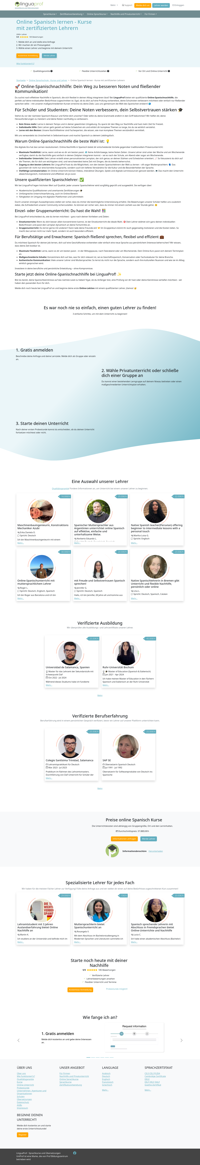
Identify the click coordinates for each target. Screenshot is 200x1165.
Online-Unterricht (25, 1084)
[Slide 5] (107, 1057)
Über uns (21, 1073)
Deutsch (106, 1076)
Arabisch (106, 1073)
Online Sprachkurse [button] (96, 14)
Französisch (107, 1082)
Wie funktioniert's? (25, 63)
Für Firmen (64, 1073)
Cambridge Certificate (155, 1076)
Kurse (19, 1082)
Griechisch (107, 1084)
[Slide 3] (98, 1057)
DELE (147, 1079)
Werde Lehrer (49, 55)
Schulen (21, 1096)
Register (23, 1134)
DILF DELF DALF (152, 1082)
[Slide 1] (88, 1057)
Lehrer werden (161, 5)
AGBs (19, 1105)
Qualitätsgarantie (60, 488)
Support (127, 5)
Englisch (106, 1079)
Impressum (22, 1108)
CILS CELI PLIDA (152, 1073)
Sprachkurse (65, 1082)
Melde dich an (143, 5)
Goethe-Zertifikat (153, 1084)
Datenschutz (23, 1102)
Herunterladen (156, 851)
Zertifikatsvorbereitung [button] (71, 14)
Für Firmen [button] (150, 14)
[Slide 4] (102, 1057)
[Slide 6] (112, 1057)
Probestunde (23, 1087)
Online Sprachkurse (68, 1079)
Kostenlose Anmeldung (28, 55)
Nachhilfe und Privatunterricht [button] (125, 14)
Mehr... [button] (20, 543)
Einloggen (178, 5)
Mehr (113, 5)
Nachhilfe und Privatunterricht (74, 1076)
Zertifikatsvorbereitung (70, 1084)
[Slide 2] (93, 1057)
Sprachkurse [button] (49, 14)
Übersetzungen (24, 1099)
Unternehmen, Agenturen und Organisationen (31, 1092)
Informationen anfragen (124, 838)
